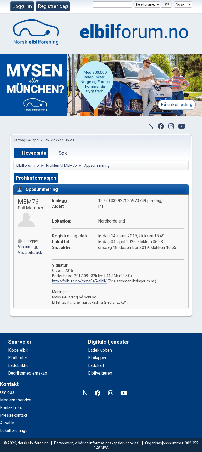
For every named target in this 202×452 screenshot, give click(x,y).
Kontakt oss (11, 407)
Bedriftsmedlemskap (27, 373)
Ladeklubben (100, 350)
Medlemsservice (15, 399)
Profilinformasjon (36, 178)
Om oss (7, 392)
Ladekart (96, 365)
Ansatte (7, 422)
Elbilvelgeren (100, 373)
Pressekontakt (13, 415)
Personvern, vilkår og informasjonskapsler (89, 443)
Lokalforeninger (14, 430)
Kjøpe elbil (18, 350)
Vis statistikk (30, 252)
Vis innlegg (28, 246)
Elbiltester (17, 357)
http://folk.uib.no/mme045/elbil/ (79, 281)
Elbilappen (97, 357)
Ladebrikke (18, 365)
